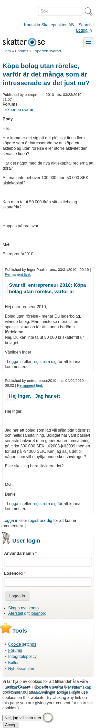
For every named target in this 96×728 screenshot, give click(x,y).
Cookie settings (22, 644)
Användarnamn (19, 553)
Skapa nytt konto (23, 608)
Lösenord (13, 573)
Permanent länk (18, 274)
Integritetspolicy (22, 656)
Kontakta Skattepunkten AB (49, 25)
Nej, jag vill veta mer (22, 722)
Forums (21, 51)
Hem (7, 51)
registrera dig (45, 361)
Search (85, 25)
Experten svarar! (47, 51)
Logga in (84, 30)
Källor (13, 662)
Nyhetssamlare (22, 669)
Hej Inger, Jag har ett (34, 396)
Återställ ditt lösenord (27, 613)
